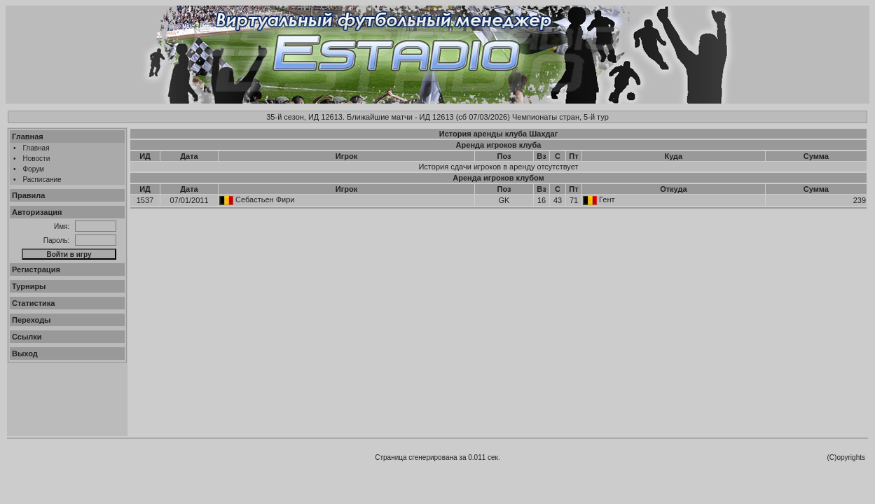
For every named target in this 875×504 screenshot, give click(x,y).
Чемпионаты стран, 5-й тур (560, 117)
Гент (606, 199)
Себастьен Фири (264, 199)
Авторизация (37, 212)
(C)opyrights (846, 457)
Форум (33, 169)
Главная (27, 136)
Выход (25, 353)
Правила (28, 195)
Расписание (42, 179)
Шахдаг (543, 134)
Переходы (31, 320)
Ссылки (27, 336)
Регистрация (36, 269)
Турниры (29, 286)
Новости (36, 158)
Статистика (33, 303)
